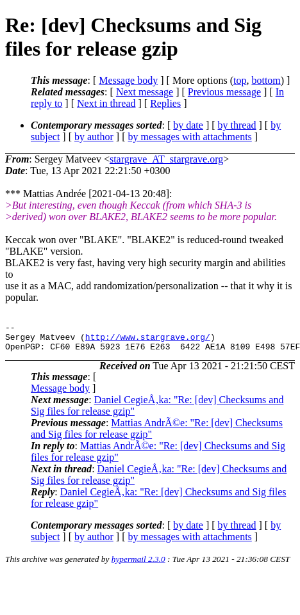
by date (188, 125)
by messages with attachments (190, 136)
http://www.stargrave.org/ (147, 340)
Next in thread (106, 103)
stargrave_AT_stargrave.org (166, 159)
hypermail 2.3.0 (138, 565)
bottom (265, 80)
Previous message (224, 91)
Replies (165, 103)
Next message (144, 91)
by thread (237, 125)
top (239, 80)
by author (93, 136)
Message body (128, 80)
